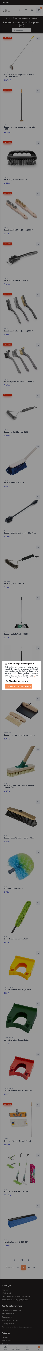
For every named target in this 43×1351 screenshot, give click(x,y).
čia (35, 677)
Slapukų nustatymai (17, 681)
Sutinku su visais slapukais (18, 686)
